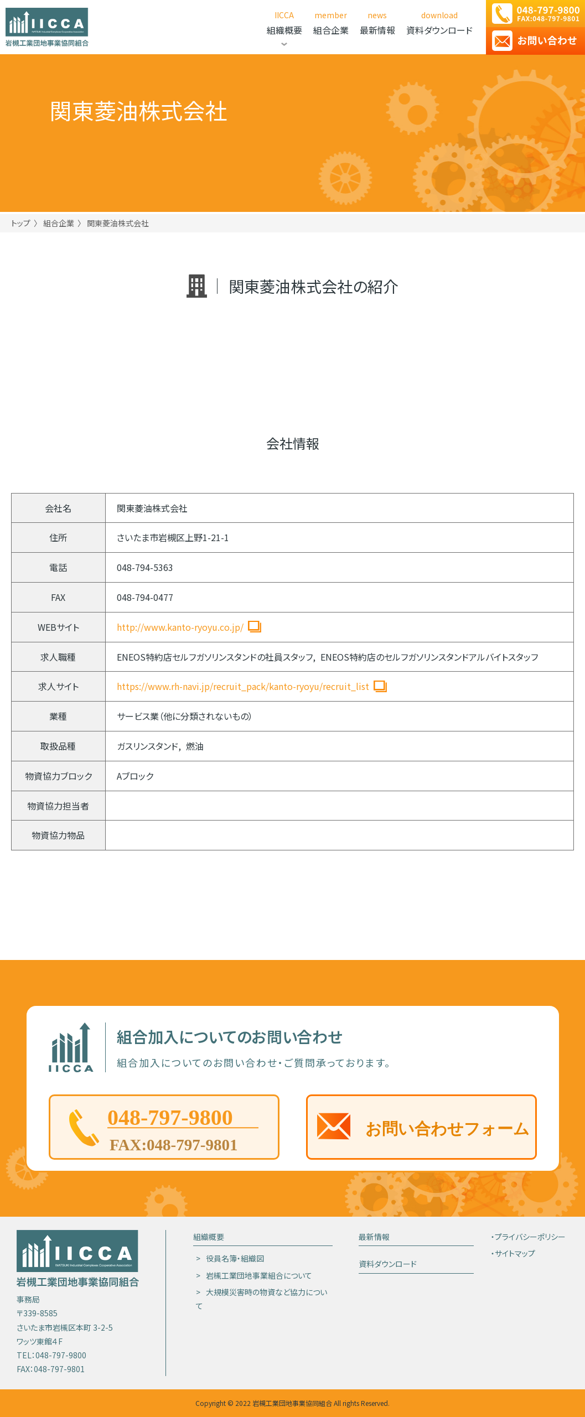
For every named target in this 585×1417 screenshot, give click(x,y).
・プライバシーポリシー (528, 1236)
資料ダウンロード (388, 1263)
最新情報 (374, 1236)
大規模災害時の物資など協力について (261, 1298)
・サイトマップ (513, 1253)
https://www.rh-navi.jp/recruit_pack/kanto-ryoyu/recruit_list (243, 686)
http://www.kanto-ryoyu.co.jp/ (180, 627)
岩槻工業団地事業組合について (259, 1275)
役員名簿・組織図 (235, 1258)
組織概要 (208, 1236)
